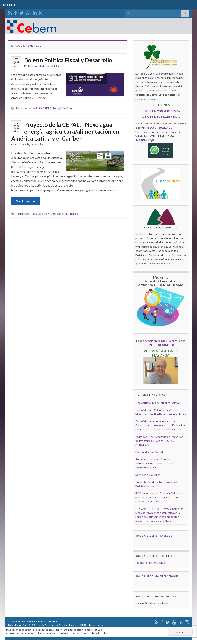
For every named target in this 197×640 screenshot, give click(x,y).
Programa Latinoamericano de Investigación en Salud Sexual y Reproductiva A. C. (154, 463)
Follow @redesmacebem (151, 603)
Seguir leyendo (25, 201)
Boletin (55, 66)
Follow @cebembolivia (150, 562)
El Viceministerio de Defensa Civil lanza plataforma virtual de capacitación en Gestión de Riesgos (158, 497)
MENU (9, 4)
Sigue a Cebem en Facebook (154, 535)
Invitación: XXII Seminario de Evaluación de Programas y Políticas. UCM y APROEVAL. (159, 440)
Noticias (39, 144)
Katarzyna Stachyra (38, 66)
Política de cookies (99, 633)
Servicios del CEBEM (147, 474)
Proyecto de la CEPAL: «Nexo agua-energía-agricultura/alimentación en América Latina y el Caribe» (65, 131)
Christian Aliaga (23, 144)
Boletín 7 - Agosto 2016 (53, 213)
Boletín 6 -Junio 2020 (29, 108)
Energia (57, 108)
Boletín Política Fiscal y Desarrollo (68, 59)
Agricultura (22, 213)
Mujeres (68, 108)
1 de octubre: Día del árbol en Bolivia (157, 402)
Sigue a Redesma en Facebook (156, 576)
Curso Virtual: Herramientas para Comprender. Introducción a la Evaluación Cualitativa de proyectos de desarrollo (160, 425)
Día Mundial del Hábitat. (149, 452)
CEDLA (47, 108)
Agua (34, 213)
